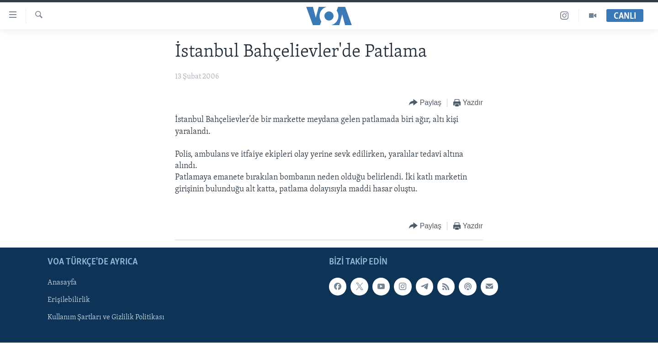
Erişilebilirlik (69, 300)
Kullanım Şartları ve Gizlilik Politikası (106, 317)
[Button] (425, 103)
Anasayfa (62, 282)
